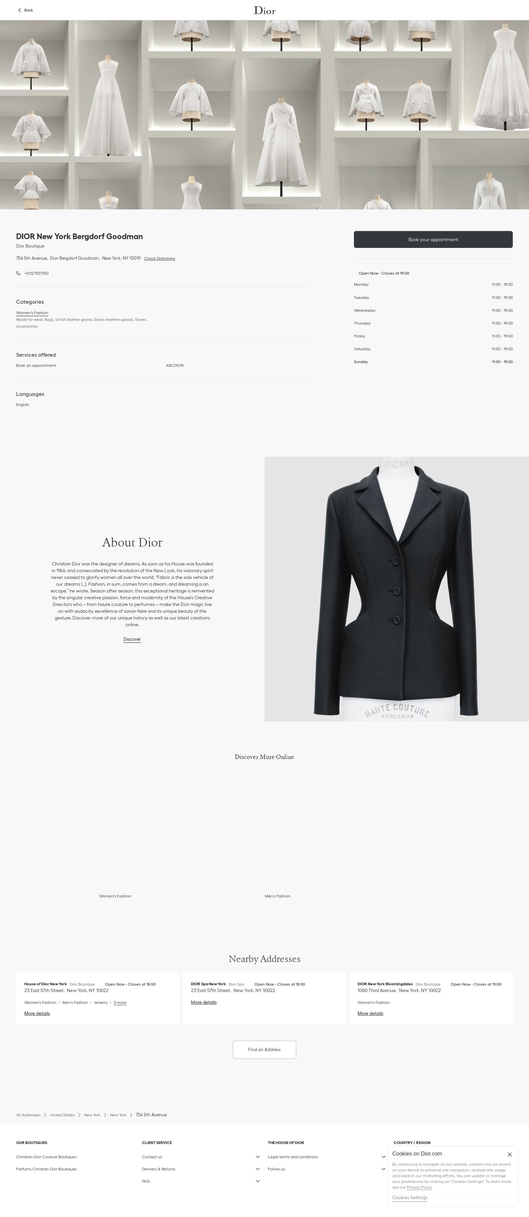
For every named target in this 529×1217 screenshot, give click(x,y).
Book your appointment (433, 239)
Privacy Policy (419, 1187)
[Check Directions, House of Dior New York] (66, 990)
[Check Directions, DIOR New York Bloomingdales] (399, 990)
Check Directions (158, 257)
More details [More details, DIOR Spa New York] (204, 1002)
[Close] (510, 1154)
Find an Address (264, 1049)
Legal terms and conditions (300, 1155)
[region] (453, 1176)
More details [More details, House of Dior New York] (37, 1013)
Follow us (300, 1167)
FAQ (174, 1179)
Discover (132, 639)
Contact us (174, 1155)
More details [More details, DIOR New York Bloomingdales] (370, 1013)
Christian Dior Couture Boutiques (46, 1157)
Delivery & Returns (174, 1167)
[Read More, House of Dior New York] (117, 1002)
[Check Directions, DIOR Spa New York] (233, 990)
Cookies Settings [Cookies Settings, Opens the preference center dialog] (409, 1197)
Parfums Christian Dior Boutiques (46, 1169)
